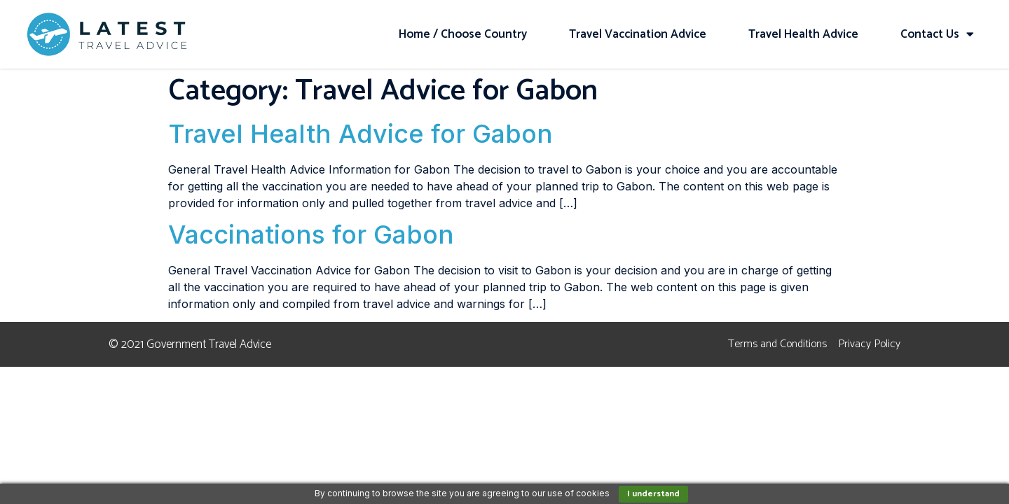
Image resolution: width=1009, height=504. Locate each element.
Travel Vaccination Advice (637, 34)
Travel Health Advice (803, 34)
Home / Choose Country (463, 34)
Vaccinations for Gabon (311, 234)
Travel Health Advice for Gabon (360, 133)
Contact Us (937, 34)
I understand (653, 493)
